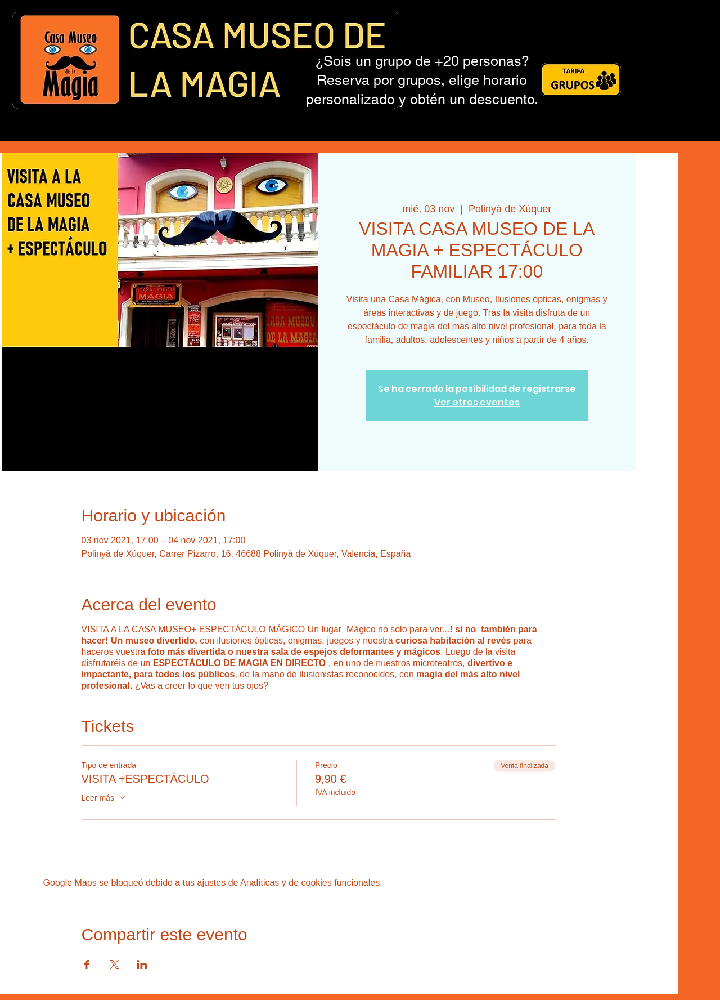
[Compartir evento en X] (114, 964)
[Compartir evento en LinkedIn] (142, 964)
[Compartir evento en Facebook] (87, 964)
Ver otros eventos (477, 402)
